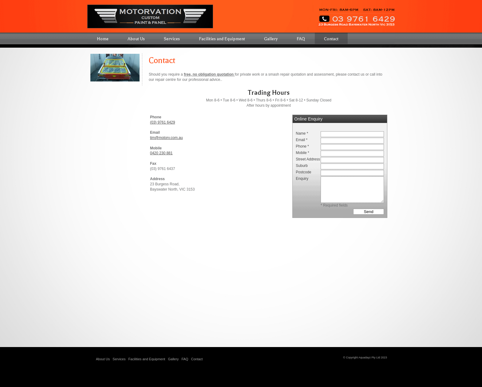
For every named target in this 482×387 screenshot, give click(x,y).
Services (119, 359)
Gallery (173, 359)
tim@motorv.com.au (166, 138)
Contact (197, 359)
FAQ (184, 359)
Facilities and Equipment (146, 359)
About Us (103, 359)
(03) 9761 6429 (162, 122)
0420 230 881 (161, 153)
